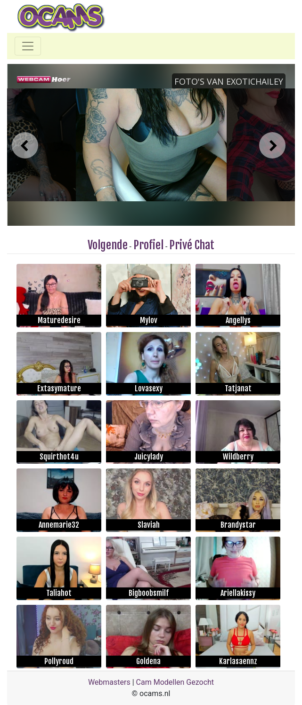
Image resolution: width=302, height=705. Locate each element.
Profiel (148, 245)
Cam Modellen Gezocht (175, 682)
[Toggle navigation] (28, 46)
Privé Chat (191, 245)
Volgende (108, 245)
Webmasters (109, 682)
